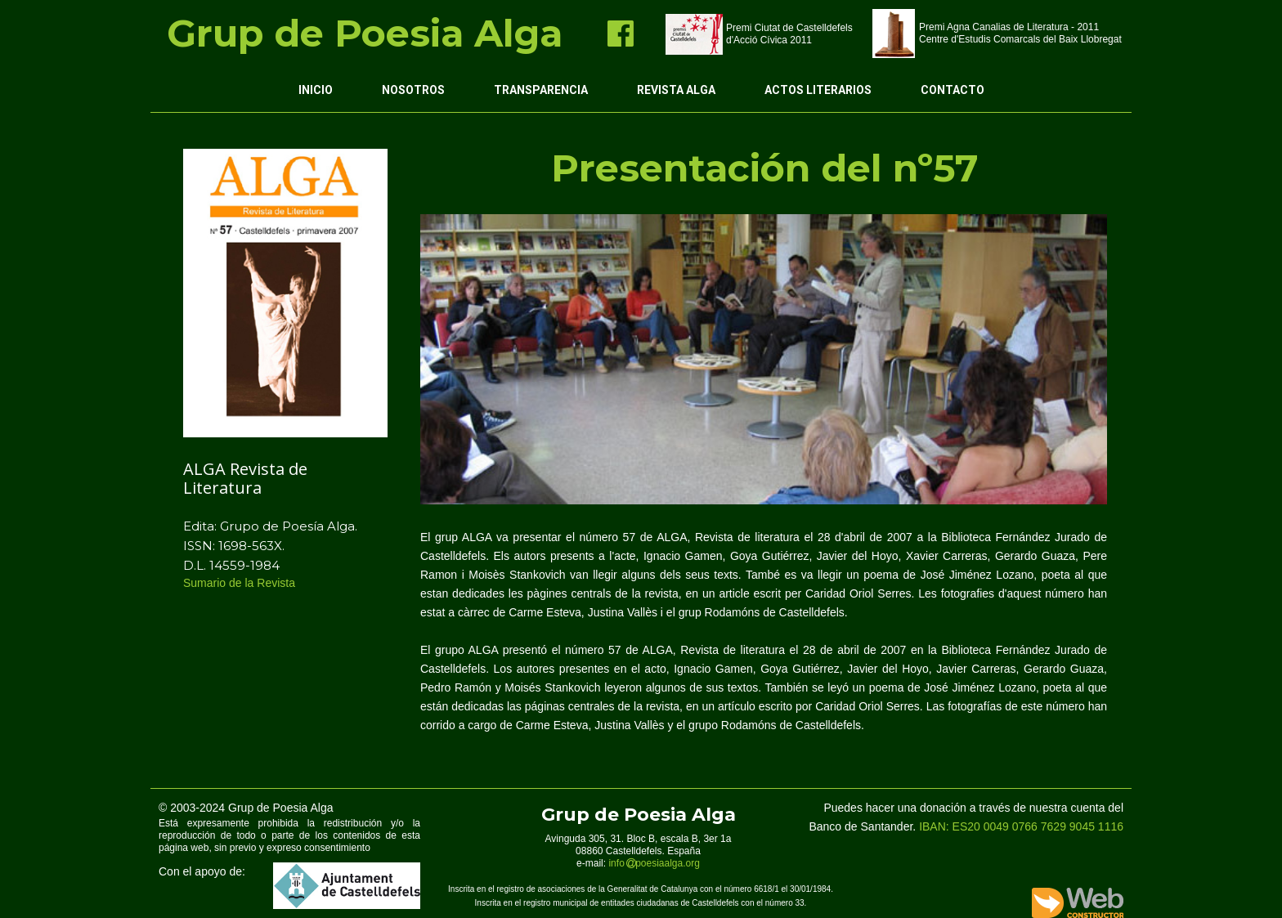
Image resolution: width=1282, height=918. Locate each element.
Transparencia (541, 89)
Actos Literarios (818, 89)
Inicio (315, 89)
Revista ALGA (676, 89)
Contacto (952, 89)
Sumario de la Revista (240, 582)
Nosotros (413, 89)
